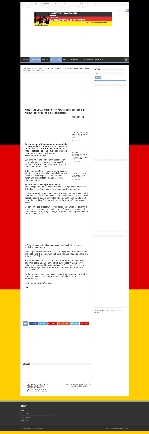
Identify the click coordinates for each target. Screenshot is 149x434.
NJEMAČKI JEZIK (87, 60)
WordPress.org (24, 420)
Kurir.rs (40, 283)
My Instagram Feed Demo (29, 7)
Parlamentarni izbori (34, 274)
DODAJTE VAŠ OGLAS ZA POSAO (41, 4)
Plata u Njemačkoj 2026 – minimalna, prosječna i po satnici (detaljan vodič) (80, 135)
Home (25, 68)
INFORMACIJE (35, 60)
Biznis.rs (49, 283)
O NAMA (70, 7)
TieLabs (126, 428)
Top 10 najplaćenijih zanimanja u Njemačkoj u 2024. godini (76, 384)
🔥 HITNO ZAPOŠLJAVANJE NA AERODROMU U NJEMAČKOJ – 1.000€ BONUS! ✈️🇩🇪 (80, 156)
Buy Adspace (25, 4)
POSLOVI (45, 60)
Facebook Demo (57, 4)
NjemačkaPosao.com (60, 7)
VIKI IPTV (25, 60)
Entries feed (24, 414)
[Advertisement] (74, 40)
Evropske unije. (39, 155)
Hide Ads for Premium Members (84, 4)
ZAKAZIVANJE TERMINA (71, 60)
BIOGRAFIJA (99, 60)
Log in (22, 410)
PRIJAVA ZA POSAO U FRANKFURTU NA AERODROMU (80, 175)
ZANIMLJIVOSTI (56, 60)
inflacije (32, 187)
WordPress (111, 428)
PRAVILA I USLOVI (80, 7)
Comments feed (25, 417)
